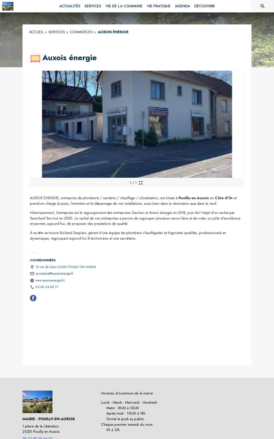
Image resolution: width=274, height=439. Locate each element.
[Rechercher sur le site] (262, 6)
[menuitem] (69, 6)
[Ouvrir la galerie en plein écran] (140, 183)
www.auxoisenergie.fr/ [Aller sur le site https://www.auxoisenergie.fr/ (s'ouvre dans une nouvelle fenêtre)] (50, 280)
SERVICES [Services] (56, 31)
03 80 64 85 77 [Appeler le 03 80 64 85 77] (46, 287)
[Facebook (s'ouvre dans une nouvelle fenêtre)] (33, 299)
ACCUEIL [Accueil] (36, 31)
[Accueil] (7, 6)
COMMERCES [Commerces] (81, 31)
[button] (35, 57)
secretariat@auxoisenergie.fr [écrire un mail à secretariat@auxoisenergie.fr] (54, 273)
